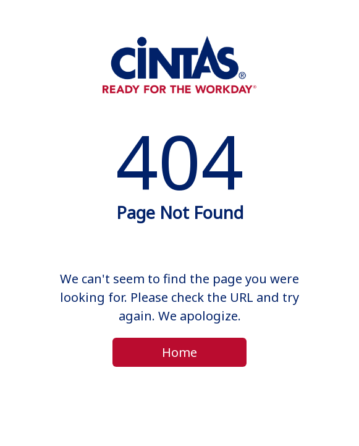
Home (179, 352)
